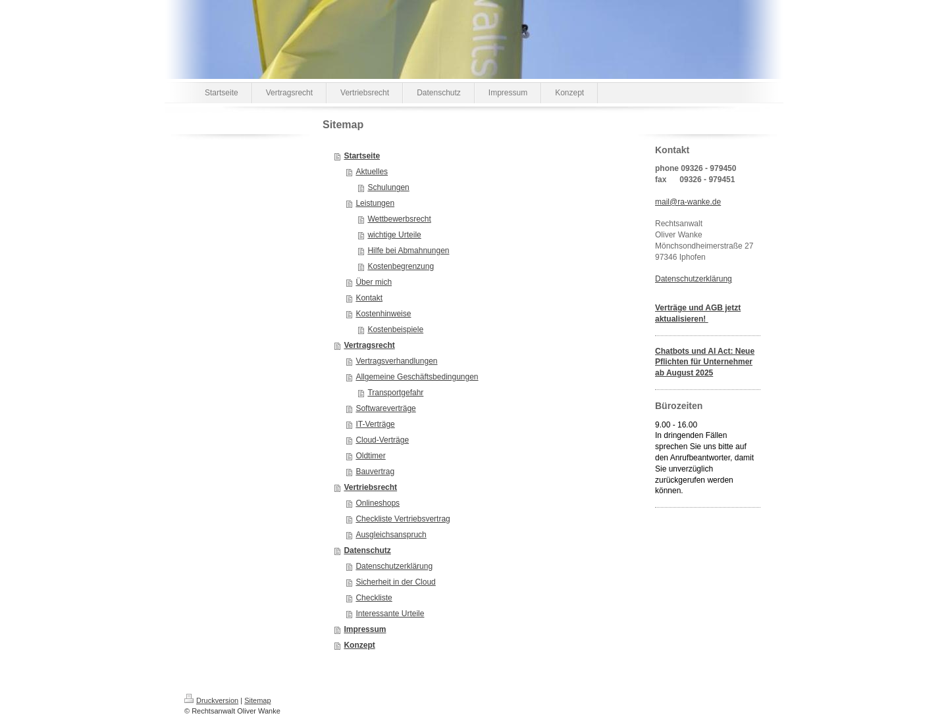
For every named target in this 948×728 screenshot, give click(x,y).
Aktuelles (372, 171)
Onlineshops (378, 503)
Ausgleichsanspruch (391, 534)
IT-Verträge (375, 424)
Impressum (365, 629)
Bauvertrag (375, 471)
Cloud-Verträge (382, 440)
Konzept (359, 645)
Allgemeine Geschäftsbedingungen (417, 376)
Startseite (362, 155)
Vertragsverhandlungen (396, 361)
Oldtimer (370, 455)
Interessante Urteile (390, 613)
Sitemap (257, 700)
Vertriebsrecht (370, 487)
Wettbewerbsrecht (399, 219)
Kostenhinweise (383, 313)
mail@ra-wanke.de (688, 201)
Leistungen (375, 203)
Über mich (374, 282)
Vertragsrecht (369, 345)
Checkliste (374, 597)
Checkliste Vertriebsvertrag (403, 518)
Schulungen (388, 187)
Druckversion (211, 700)
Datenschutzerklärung (394, 566)
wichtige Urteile (394, 234)
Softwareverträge (385, 408)
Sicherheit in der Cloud (395, 582)
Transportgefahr (395, 392)
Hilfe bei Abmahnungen (408, 250)
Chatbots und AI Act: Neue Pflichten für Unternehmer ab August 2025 (704, 362)
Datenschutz (367, 550)
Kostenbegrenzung (400, 266)
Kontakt (369, 298)
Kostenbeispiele (395, 329)
